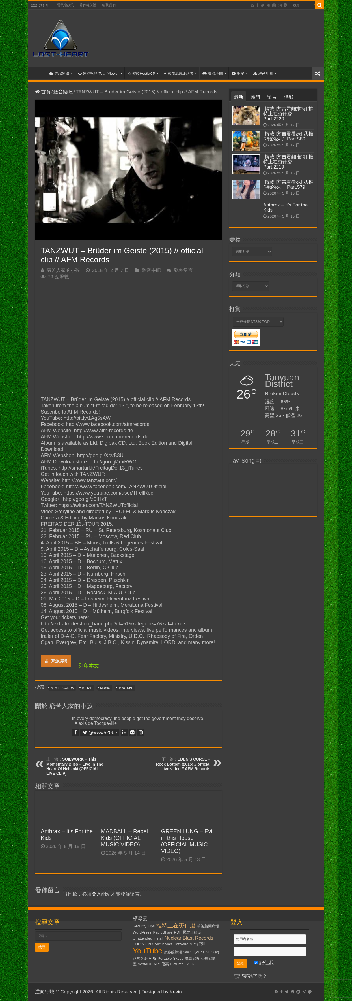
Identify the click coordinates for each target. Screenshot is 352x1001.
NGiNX (148, 944)
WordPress (142, 932)
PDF (178, 932)
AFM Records (62, 687)
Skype (178, 958)
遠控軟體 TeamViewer (98, 73)
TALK (189, 964)
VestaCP (145, 964)
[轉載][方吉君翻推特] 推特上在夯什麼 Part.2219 (288, 162)
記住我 (264, 963)
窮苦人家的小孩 (63, 270)
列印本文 (89, 665)
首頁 (38, 73)
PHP (137, 944)
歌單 (238, 73)
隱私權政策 (65, 5)
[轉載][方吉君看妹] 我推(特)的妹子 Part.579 (288, 184)
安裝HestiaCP (141, 73)
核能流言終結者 (178, 73)
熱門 (255, 97)
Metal (87, 687)
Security (139, 926)
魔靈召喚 (192, 958)
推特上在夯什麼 (176, 925)
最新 (238, 97)
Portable (165, 958)
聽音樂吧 (63, 92)
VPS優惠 (161, 964)
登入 (96, 894)
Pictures (176, 964)
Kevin (176, 991)
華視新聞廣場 (208, 926)
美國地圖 (212, 73)
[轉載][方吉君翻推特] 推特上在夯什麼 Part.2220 (288, 114)
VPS (152, 958)
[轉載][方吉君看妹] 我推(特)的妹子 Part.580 (288, 136)
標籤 (288, 97)
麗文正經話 (192, 932)
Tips (151, 926)
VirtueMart (163, 944)
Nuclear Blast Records (189, 938)
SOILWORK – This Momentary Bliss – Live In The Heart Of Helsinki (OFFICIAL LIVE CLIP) (74, 766)
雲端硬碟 (59, 73)
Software (181, 944)
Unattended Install (148, 938)
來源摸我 (56, 661)
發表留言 (183, 270)
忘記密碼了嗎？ (250, 976)
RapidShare (162, 932)
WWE (188, 952)
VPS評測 (197, 944)
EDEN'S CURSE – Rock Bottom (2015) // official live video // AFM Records (183, 764)
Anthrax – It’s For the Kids (285, 207)
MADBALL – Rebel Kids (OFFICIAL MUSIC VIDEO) (124, 837)
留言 (272, 97)
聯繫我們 (109, 5)
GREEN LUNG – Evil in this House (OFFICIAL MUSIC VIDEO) (187, 841)
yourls (200, 952)
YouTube (125, 687)
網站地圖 (263, 73)
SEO (210, 952)
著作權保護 (87, 5)
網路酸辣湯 (173, 952)
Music (105, 687)
